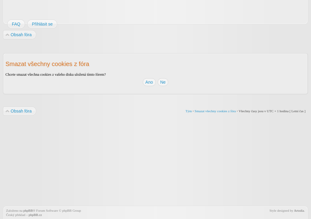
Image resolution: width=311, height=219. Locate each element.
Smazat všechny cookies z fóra (215, 111)
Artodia (299, 210)
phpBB (28, 210)
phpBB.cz (35, 215)
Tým (189, 111)
